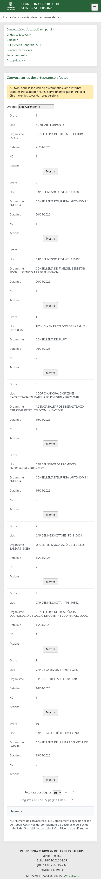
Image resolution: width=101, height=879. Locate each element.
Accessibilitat (53, 876)
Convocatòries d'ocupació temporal (29, 29)
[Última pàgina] (79, 799)
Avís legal (71, 876)
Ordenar (12, 107)
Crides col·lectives (18, 34)
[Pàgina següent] (72, 799)
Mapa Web (33, 876)
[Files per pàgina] (57, 793)
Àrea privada (15, 60)
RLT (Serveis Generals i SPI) (24, 45)
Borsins (11, 40)
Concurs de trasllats (19, 50)
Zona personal (16, 55)
